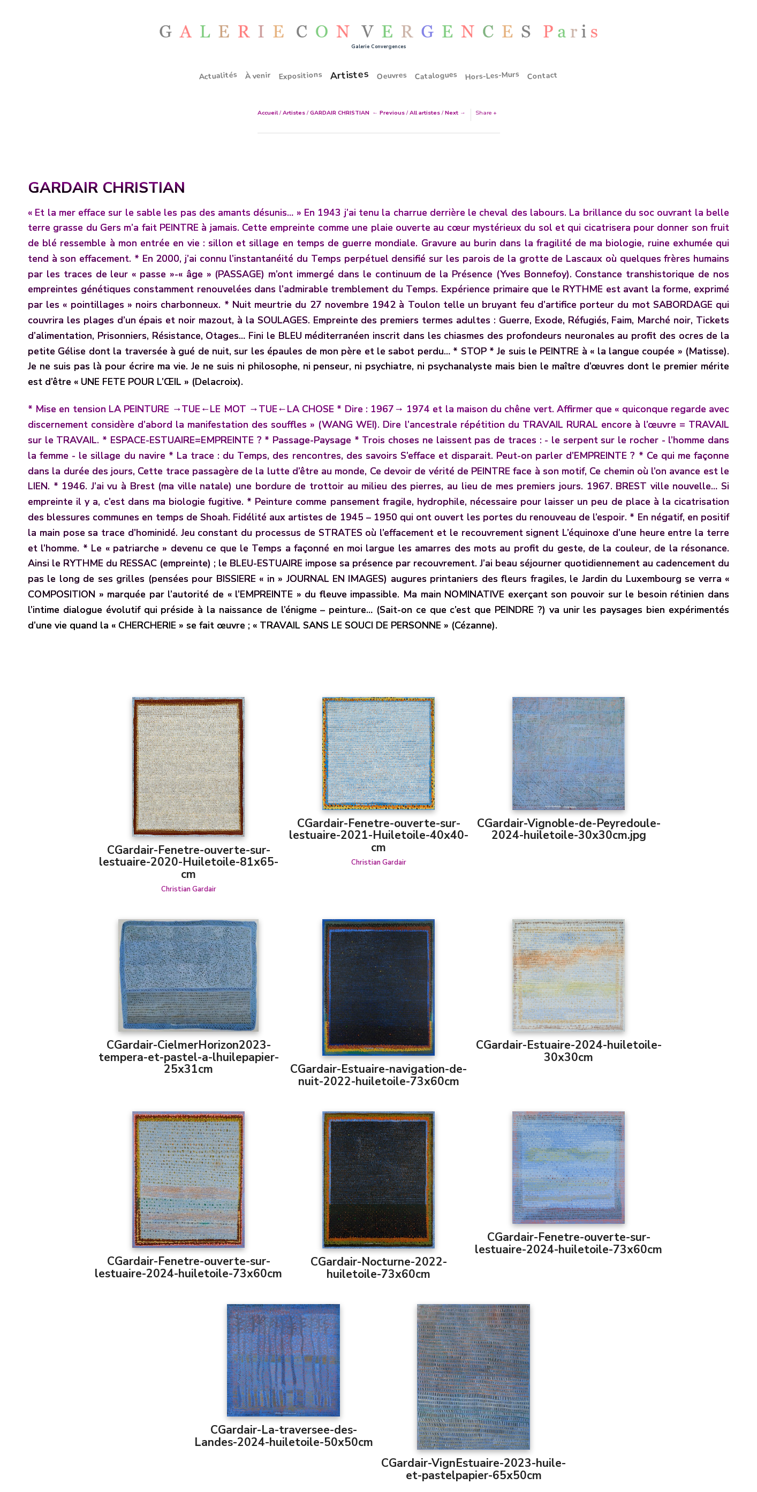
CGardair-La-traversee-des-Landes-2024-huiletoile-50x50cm (283, 1436)
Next (451, 113)
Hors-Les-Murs (492, 75)
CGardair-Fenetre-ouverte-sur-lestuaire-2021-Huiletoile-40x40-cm (378, 835)
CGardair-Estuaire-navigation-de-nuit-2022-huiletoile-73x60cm (378, 1075)
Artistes (349, 74)
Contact (542, 75)
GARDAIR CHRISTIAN (339, 113)
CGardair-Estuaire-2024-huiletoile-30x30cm (569, 1051)
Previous (392, 113)
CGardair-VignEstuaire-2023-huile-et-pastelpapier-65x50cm (473, 1469)
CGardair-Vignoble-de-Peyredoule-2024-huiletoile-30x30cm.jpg (569, 829)
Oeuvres (392, 75)
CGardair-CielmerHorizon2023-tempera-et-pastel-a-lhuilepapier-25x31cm (189, 1057)
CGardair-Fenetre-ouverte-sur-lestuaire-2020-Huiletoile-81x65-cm (188, 862)
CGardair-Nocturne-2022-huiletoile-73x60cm (379, 1268)
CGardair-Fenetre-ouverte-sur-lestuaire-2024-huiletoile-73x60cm (188, 1267)
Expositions (301, 75)
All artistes (425, 113)
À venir (258, 75)
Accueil (268, 113)
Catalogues (436, 75)
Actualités (218, 75)
